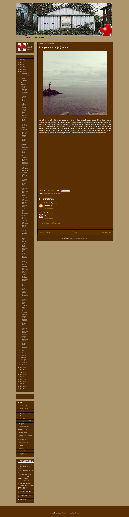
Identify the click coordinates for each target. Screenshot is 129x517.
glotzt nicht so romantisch (24, 414)
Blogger (77, 513)
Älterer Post (106, 232)
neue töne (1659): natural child (23, 120)
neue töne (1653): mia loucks (23, 239)
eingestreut (21, 408)
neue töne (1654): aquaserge (24, 232)
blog (20, 37)
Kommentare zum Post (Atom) (79, 238)
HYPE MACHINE (26, 461)
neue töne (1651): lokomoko (24, 324)
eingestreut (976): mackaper (24, 146)
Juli (22, 350)
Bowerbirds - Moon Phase (25, 464)
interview (20, 448)
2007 (21, 386)
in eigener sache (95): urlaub (23, 105)
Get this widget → (22, 499)
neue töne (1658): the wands (24, 140)
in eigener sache (50, 193)
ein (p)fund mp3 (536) (24, 180)
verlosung (20, 439)
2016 (21, 71)
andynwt (63, 513)
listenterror (21, 429)
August (23, 84)
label (28, 37)
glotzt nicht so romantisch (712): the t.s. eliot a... (24, 133)
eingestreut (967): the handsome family (24, 318)
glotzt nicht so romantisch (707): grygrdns (24, 269)
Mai (22, 355)
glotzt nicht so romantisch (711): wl (24, 168)
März (22, 360)
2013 (21, 372)
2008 (21, 384)
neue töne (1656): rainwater (24, 184)
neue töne (20, 405)
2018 (21, 67)
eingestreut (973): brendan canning (24, 255)
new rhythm (21, 454)
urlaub (58, 193)
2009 (21, 381)
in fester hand (21, 442)
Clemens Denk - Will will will (26, 474)
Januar (23, 364)
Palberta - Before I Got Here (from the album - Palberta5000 (25, 487)
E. (44, 213)
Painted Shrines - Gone (25, 480)
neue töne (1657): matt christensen (24, 152)
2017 (21, 69)
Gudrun (46, 203)
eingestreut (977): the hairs (24, 126)
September (24, 80)
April (22, 357)
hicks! (19, 424)
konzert (20, 418)
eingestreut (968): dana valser (24, 301)
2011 (21, 377)
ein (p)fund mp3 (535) (24, 313)
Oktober (23, 78)
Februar (23, 362)
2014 (21, 370)
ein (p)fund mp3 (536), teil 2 (24, 175)
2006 (21, 388)
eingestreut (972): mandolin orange (24, 262)
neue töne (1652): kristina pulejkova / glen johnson (24, 247)
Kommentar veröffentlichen (51, 223)
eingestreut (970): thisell (24, 284)
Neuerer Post (44, 232)
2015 (21, 367)
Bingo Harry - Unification (25, 483)
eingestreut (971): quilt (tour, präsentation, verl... (24, 277)
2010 (21, 379)
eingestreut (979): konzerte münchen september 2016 (24, 90)
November (24, 76)
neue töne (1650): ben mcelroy (24, 345)
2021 (21, 60)
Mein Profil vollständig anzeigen (30, 48)
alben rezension (22, 426)
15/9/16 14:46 (48, 218)
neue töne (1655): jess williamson (24, 211)
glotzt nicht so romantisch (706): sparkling (24, 331)
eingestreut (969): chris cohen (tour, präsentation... (24, 293)
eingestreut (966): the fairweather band (24, 339)
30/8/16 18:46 (48, 208)
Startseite (76, 232)
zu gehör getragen (23, 421)
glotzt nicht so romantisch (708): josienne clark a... (24, 224)
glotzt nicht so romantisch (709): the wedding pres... (24, 202)
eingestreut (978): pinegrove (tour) (24, 98)
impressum (39, 37)
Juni (22, 352)
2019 (21, 64)
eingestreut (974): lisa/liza (24, 217)
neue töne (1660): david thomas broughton (24, 112)
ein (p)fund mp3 (22, 411)
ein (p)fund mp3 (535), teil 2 (24, 308)
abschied (20, 445)
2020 (21, 62)
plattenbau (20, 451)
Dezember (24, 73)
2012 (21, 374)
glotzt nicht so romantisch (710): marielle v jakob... (24, 192)
